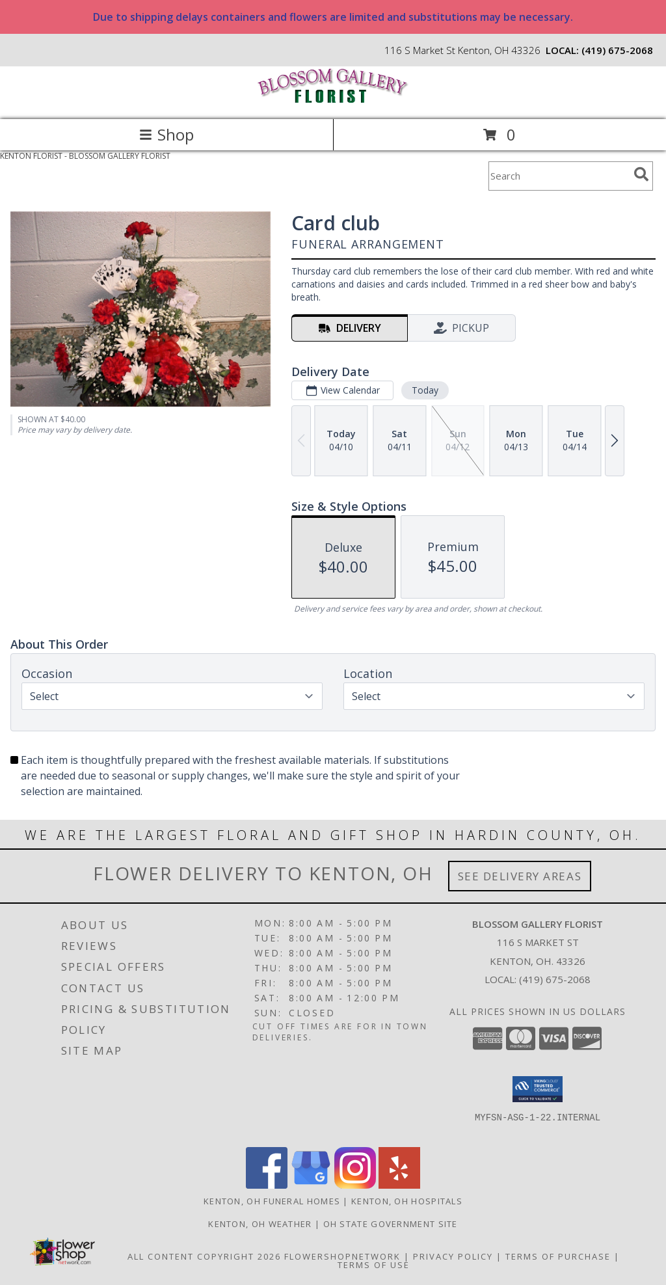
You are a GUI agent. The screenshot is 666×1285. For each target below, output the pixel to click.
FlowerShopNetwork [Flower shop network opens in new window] (342, 1256)
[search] (641, 174)
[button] (538, 1089)
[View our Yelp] (399, 1185)
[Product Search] (558, 176)
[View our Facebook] (266, 1185)
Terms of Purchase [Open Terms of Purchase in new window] (558, 1256)
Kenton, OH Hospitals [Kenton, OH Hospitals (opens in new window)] (406, 1201)
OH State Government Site (390, 1224)
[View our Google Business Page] (311, 1185)
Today (425, 390)
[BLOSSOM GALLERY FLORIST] (333, 100)
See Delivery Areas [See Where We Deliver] (520, 876)
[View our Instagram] (355, 1185)
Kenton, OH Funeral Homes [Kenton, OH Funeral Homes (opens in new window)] (272, 1201)
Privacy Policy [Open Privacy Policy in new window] (453, 1256)
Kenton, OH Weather (260, 1224)
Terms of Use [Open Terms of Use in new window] (374, 1265)
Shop (166, 134)
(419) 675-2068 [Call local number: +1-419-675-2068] (617, 50)
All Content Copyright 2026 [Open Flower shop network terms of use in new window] (204, 1256)
